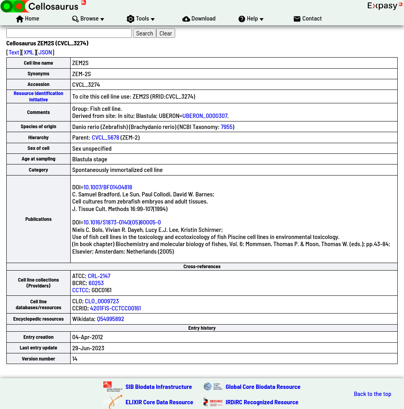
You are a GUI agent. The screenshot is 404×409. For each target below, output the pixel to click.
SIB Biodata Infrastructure (158, 386)
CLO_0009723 (102, 300)
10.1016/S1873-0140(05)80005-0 (122, 222)
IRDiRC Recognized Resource (262, 401)
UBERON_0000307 (204, 115)
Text (14, 52)
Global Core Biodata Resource (263, 386)
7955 (226, 126)
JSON (45, 52)
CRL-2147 (99, 275)
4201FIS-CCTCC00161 (115, 308)
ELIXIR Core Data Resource (159, 401)
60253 (96, 282)
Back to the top (372, 393)
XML (29, 52)
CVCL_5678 (106, 137)
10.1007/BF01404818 (108, 186)
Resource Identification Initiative (39, 96)
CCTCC (80, 289)
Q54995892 (110, 318)
